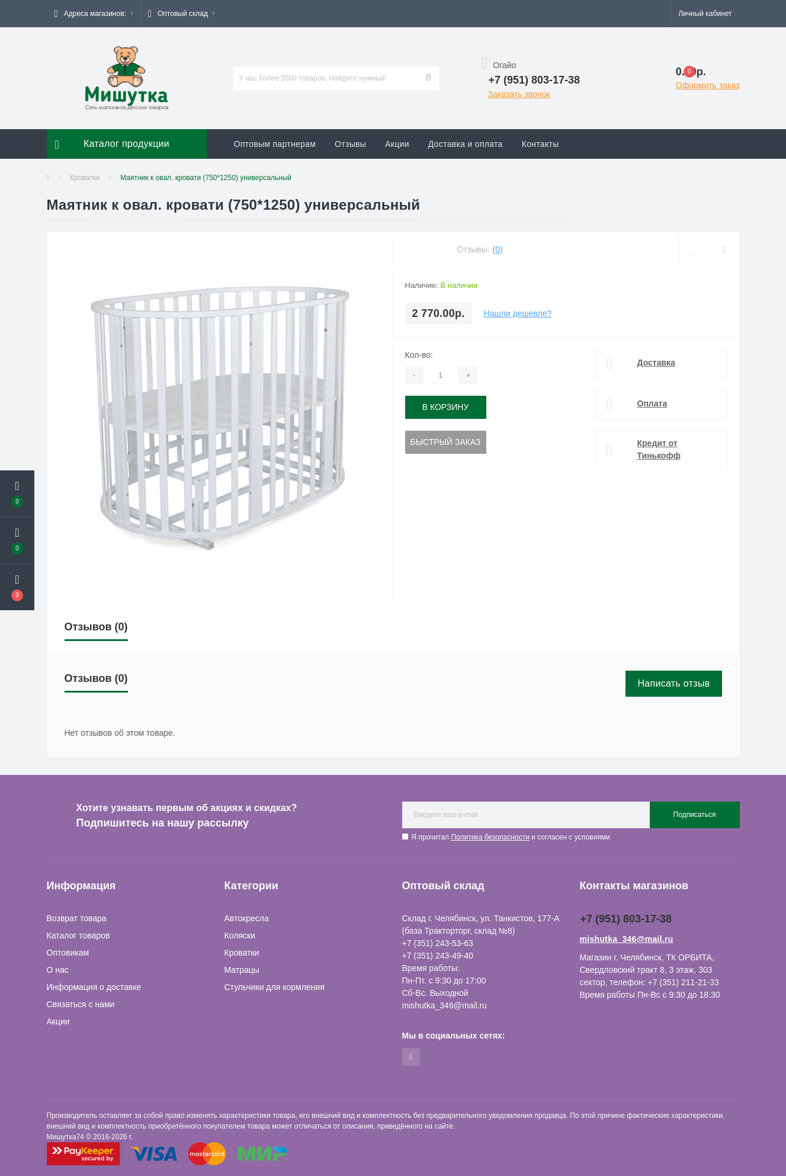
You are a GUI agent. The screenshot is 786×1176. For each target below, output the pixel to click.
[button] (93, 13)
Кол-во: (419, 355)
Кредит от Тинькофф (659, 449)
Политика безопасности (490, 837)
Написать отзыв (673, 683)
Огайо (499, 65)
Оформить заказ (708, 85)
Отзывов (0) (96, 627)
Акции (397, 144)
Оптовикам (68, 952)
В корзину (445, 407)
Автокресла (246, 918)
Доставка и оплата (465, 144)
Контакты (540, 144)
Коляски (239, 935)
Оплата (652, 403)
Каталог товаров (78, 935)
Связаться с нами (81, 1004)
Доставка (656, 362)
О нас (58, 970)
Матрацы (241, 970)
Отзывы (350, 144)
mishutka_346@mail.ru (626, 939)
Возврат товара (77, 918)
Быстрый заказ (445, 442)
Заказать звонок (519, 94)
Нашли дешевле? (518, 313)
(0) (498, 249)
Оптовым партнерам (275, 144)
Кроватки (85, 178)
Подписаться (694, 814)
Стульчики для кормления (274, 987)
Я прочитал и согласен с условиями (511, 837)
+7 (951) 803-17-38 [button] (626, 919)
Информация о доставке (94, 987)
